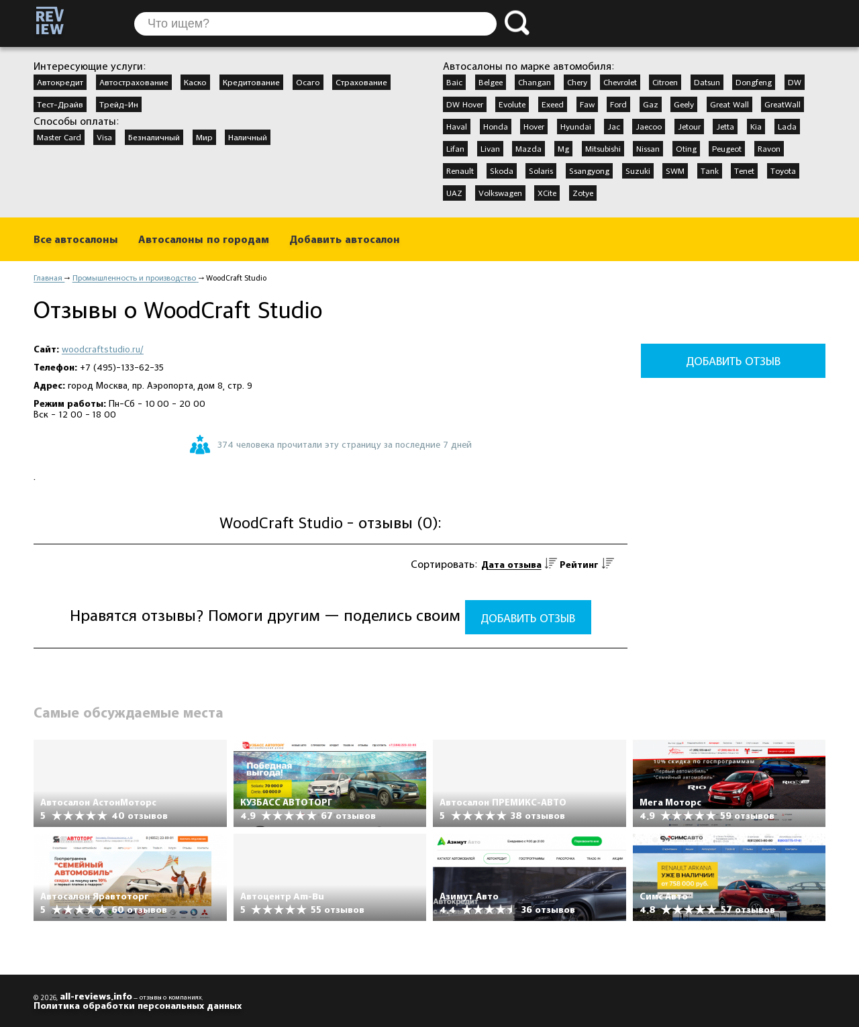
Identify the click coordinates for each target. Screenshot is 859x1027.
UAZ (454, 192)
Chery (577, 82)
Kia (756, 126)
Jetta (725, 126)
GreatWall (782, 104)
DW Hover (464, 104)
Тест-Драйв (60, 104)
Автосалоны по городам (203, 239)
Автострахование (133, 82)
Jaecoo (649, 126)
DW (794, 82)
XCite (547, 192)
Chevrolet (620, 82)
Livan (490, 148)
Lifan (455, 148)
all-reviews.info (96, 996)
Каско (195, 82)
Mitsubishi (603, 148)
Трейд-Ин (118, 104)
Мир (204, 137)
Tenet (744, 170)
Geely (684, 104)
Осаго (308, 82)
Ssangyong (589, 170)
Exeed (553, 104)
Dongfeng (754, 82)
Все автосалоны (76, 239)
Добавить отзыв (528, 617)
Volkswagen (500, 192)
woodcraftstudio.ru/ (103, 348)
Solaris (541, 170)
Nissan (648, 148)
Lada (787, 126)
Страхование (361, 82)
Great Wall (729, 104)
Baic (454, 82)
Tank (710, 170)
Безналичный (154, 137)
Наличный (247, 137)
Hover (533, 126)
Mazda (528, 148)
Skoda (501, 170)
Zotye (582, 192)
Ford (618, 104)
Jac (613, 126)
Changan (534, 82)
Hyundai (575, 126)
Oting (686, 148)
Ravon (769, 148)
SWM (675, 170)
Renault (460, 170)
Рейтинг (579, 564)
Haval (456, 126)
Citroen (665, 82)
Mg (563, 148)
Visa (104, 137)
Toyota (783, 170)
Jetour (689, 126)
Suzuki (637, 170)
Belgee (490, 82)
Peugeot (727, 148)
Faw (587, 104)
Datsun (707, 82)
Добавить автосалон (344, 239)
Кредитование (251, 82)
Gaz (650, 104)
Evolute (512, 104)
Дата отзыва (511, 564)
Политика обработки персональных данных (138, 1005)
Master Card (59, 137)
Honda (495, 126)
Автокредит (60, 82)
